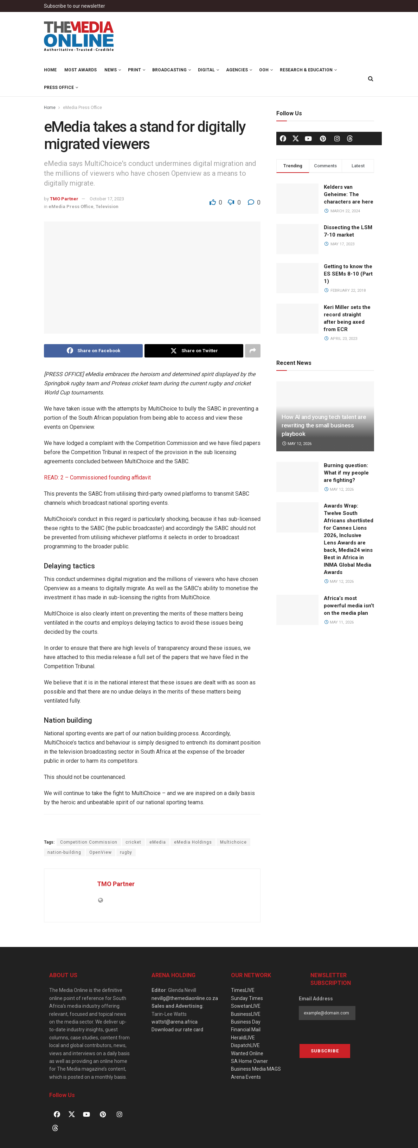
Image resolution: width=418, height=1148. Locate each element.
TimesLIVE (243, 990)
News (110, 69)
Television (107, 206)
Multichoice (233, 842)
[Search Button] (370, 79)
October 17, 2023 (107, 198)
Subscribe (325, 1050)
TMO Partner (64, 198)
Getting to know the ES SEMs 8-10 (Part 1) (348, 273)
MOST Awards (80, 69)
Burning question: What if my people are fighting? (346, 472)
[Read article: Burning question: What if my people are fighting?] (297, 477)
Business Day (246, 1022)
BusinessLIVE (246, 1014)
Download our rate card (177, 1029)
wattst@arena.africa (175, 1022)
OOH (264, 69)
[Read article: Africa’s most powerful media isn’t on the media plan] (297, 610)
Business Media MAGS (256, 1069)
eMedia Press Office (82, 107)
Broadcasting (169, 69)
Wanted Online (247, 1053)
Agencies (237, 69)
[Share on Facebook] (93, 350)
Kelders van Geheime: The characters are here (348, 194)
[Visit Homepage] (79, 36)
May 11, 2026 (339, 622)
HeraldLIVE (243, 1037)
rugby (126, 852)
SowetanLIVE (246, 1006)
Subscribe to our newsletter (74, 6)
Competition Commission (88, 842)
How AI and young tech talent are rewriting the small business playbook (324, 425)
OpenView (100, 852)
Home (50, 69)
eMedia (157, 842)
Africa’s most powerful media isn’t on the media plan (349, 605)
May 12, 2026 (296, 443)
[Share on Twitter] (193, 350)
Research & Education (306, 69)
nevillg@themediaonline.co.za (185, 998)
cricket (133, 842)
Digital (206, 69)
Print (134, 69)
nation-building (64, 852)
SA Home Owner (249, 1061)
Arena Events (246, 1077)
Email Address (316, 998)
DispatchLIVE (245, 1045)
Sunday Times (247, 998)
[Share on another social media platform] (253, 350)
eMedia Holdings (193, 842)
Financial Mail (246, 1029)
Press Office (59, 87)
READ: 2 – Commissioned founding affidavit (97, 477)
